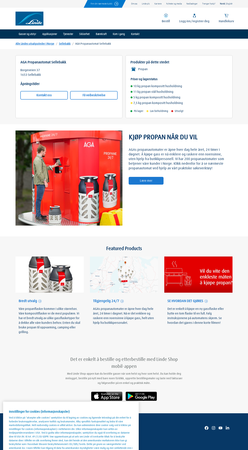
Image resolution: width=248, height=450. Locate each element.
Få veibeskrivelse (94, 95)
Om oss (134, 4)
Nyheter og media (174, 4)
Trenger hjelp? (208, 4)
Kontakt (135, 34)
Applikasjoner (49, 34)
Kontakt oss (44, 95)
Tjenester (68, 34)
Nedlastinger (192, 4)
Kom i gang (119, 34)
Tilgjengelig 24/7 (106, 301)
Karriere (158, 4)
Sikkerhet (84, 34)
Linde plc (146, 4)
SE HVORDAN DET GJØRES (185, 301)
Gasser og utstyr (27, 34)
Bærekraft (101, 34)
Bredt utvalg (28, 301)
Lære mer (146, 180)
